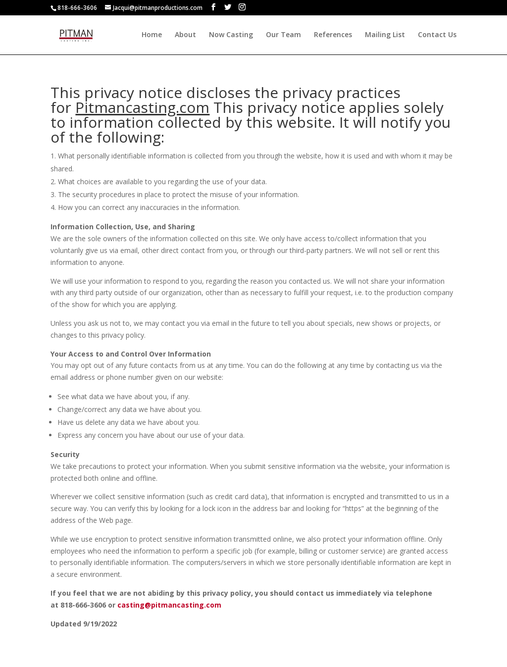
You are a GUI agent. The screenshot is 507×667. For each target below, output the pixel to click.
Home (152, 35)
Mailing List (385, 35)
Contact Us (437, 35)
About (185, 35)
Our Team (283, 35)
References (333, 35)
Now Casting (231, 35)
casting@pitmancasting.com (169, 605)
